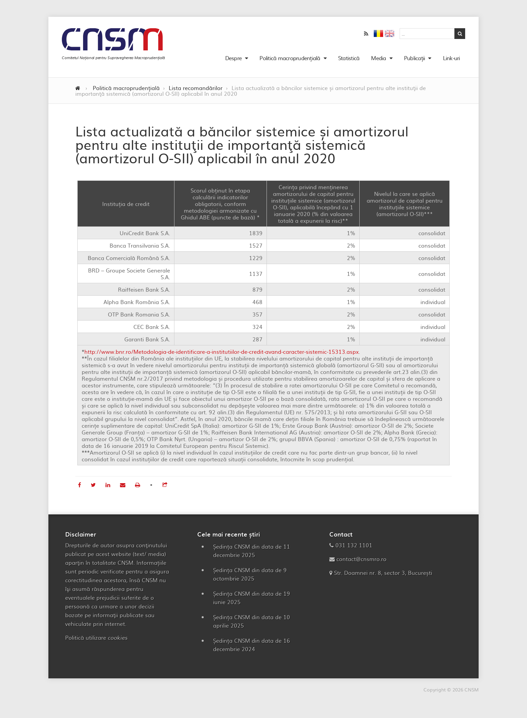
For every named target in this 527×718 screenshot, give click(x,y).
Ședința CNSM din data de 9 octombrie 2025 (250, 578)
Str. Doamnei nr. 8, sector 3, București (383, 577)
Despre (233, 60)
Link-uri (448, 60)
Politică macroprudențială (289, 60)
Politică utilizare (96, 641)
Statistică (345, 60)
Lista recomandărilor (195, 92)
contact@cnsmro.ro (361, 563)
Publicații (414, 60)
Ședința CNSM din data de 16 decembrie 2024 (251, 648)
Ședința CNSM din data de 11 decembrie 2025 (251, 554)
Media (378, 60)
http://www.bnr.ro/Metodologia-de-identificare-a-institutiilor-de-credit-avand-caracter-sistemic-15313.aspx (221, 355)
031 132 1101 (353, 549)
